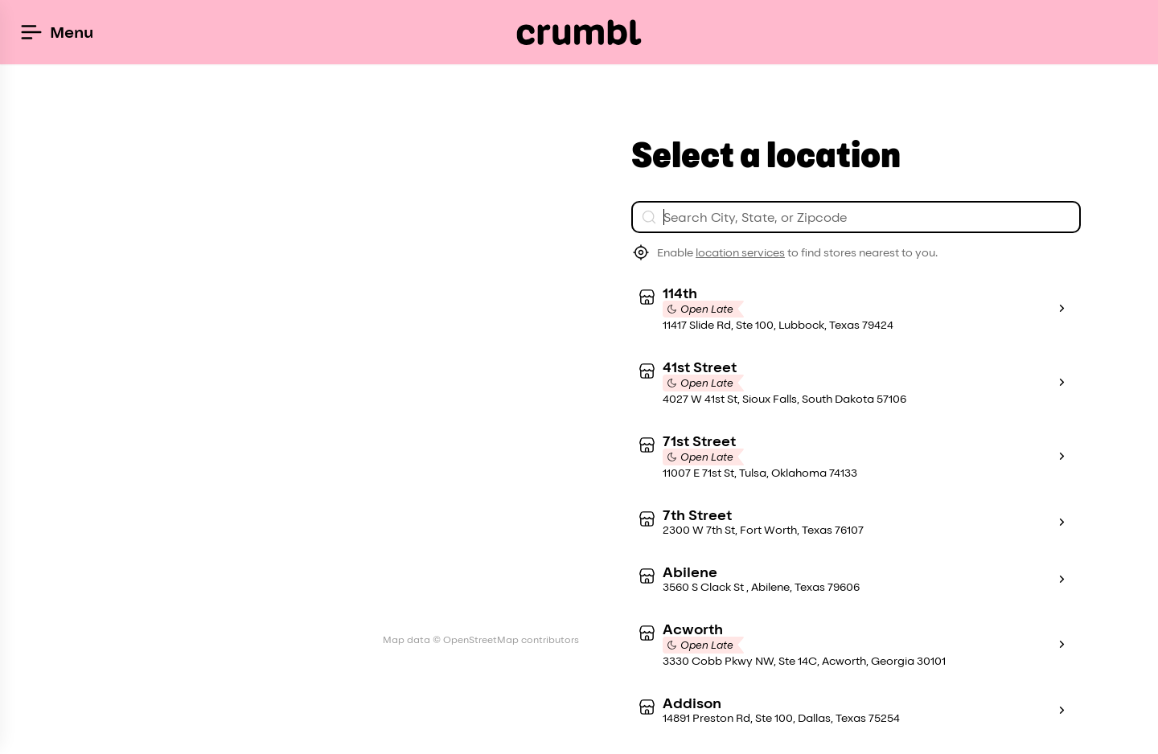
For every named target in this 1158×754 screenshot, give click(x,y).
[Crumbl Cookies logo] (579, 32)
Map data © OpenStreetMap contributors (481, 639)
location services (740, 252)
